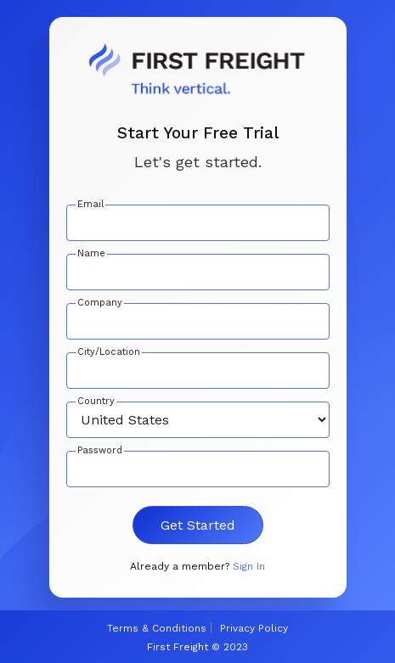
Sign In (249, 566)
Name (91, 254)
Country (96, 401)
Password (99, 451)
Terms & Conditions (156, 628)
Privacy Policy (254, 628)
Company (99, 303)
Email (90, 204)
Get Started (198, 525)
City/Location (108, 352)
